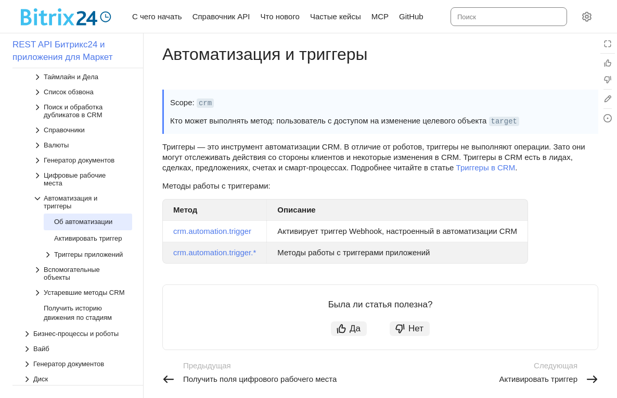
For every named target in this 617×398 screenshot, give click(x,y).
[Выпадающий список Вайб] (77, 337)
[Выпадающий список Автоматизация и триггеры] (82, 190)
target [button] (504, 121)
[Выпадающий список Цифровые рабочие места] (82, 167)
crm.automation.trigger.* (214, 252)
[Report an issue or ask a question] (607, 118)
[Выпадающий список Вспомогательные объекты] (82, 262)
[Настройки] (586, 16)
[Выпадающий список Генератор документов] (82, 148)
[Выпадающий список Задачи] (77, 382)
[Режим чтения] (607, 43)
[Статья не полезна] (607, 79)
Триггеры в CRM (486, 167)
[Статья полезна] (607, 63)
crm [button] (205, 103)
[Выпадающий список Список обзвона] (82, 80)
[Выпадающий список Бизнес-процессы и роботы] (77, 322)
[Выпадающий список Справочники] (82, 118)
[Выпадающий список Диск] (77, 367)
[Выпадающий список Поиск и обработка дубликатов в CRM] (82, 99)
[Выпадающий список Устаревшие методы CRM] (82, 281)
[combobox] (508, 17)
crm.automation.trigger (212, 231)
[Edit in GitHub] (607, 99)
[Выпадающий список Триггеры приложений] (88, 243)
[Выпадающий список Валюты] (82, 133)
